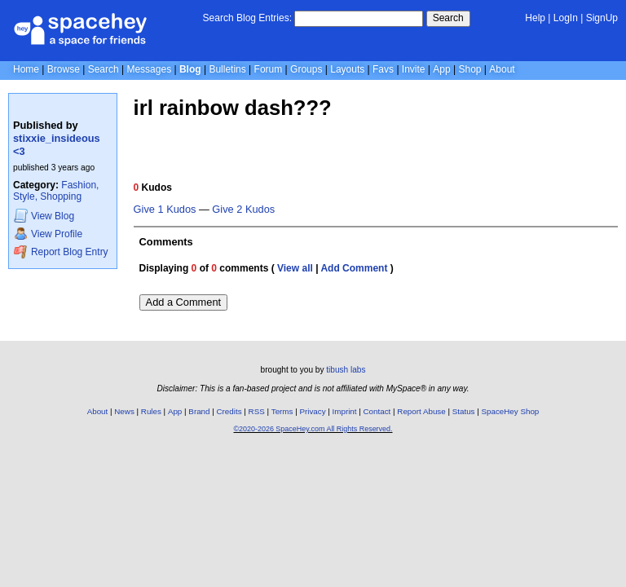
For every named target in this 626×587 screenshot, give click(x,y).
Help (535, 18)
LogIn (565, 18)
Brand (198, 411)
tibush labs (345, 369)
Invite (413, 69)
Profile (48, 234)
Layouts (347, 69)
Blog (190, 69)
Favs (383, 69)
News (124, 411)
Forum (268, 69)
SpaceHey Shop (511, 411)
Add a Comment (183, 302)
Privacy (312, 411)
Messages (148, 69)
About (501, 69)
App (441, 69)
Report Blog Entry (61, 251)
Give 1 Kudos (165, 209)
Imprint (345, 411)
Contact (377, 411)
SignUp (602, 18)
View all (295, 268)
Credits (229, 411)
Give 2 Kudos (243, 209)
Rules (151, 411)
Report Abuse (421, 411)
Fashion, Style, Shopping (56, 191)
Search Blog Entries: (247, 18)
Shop (469, 69)
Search (448, 18)
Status (463, 411)
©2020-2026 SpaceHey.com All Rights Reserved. (312, 429)
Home (26, 69)
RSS (257, 411)
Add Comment (353, 268)
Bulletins (227, 69)
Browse (63, 69)
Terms (282, 411)
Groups (306, 69)
